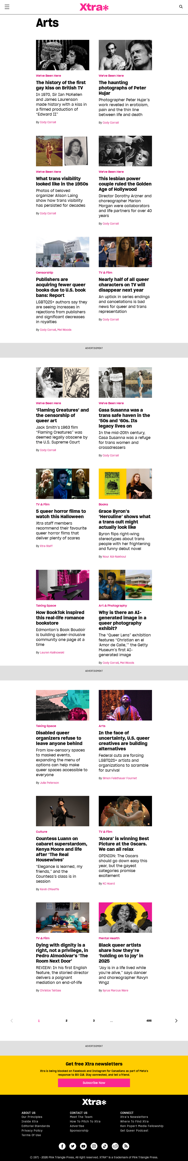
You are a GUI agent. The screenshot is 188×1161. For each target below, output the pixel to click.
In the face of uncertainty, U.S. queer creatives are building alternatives (124, 740)
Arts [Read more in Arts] (102, 726)
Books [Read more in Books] (103, 504)
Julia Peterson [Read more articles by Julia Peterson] (49, 783)
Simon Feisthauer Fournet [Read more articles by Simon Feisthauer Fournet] (120, 778)
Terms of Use (31, 1135)
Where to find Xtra (134, 1121)
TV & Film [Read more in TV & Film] (105, 272)
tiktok (104, 1146)
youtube (83, 1146)
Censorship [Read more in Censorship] (44, 272)
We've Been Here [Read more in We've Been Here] (48, 75)
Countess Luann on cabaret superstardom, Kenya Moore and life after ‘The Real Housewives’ (61, 849)
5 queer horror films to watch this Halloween (61, 514)
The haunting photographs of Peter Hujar (122, 88)
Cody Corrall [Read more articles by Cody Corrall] (48, 122)
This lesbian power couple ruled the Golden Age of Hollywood (125, 184)
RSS (125, 1146)
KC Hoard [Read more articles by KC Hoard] (109, 883)
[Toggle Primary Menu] (7, 7)
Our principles (32, 1117)
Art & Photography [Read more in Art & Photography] (113, 605)
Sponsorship (79, 1130)
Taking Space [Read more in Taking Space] (46, 605)
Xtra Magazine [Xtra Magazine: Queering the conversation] (94, 7)
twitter (72, 1146)
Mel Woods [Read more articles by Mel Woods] (64, 329)
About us (28, 1113)
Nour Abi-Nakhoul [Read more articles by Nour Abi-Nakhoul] (114, 556)
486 (149, 1020)
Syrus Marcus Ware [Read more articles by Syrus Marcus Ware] (115, 990)
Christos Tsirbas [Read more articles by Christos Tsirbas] (50, 990)
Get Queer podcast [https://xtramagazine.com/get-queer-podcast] (134, 1130)
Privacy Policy (32, 1130)
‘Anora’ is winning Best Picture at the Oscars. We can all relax (124, 844)
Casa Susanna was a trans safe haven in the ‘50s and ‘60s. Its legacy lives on (124, 418)
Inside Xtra (30, 1121)
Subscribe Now (94, 1083)
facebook (62, 1146)
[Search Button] (181, 6)
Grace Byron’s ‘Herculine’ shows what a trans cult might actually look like (124, 519)
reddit (115, 1146)
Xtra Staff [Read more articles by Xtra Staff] (46, 546)
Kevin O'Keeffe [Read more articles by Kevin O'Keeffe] (49, 889)
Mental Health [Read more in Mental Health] (109, 938)
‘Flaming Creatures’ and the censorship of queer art (62, 415)
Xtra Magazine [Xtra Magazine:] (94, 1102)
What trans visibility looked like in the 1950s (62, 181)
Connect (127, 1113)
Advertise (77, 1126)
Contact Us (78, 1113)
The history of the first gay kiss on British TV (61, 85)
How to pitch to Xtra (85, 1121)
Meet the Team (81, 1117)
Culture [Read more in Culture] (41, 831)
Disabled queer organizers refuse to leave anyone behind (59, 738)
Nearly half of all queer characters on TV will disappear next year (124, 285)
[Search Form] (181, 7)
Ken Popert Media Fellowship (142, 1126)
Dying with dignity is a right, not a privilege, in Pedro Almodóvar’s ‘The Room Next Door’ (62, 953)
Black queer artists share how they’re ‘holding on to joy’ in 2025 (121, 953)
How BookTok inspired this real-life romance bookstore (60, 618)
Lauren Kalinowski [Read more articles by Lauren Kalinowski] (52, 652)
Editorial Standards (36, 1126)
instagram (94, 1146)
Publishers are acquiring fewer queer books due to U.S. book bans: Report (61, 287)
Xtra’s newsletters (134, 1117)
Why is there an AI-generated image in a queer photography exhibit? (122, 620)
